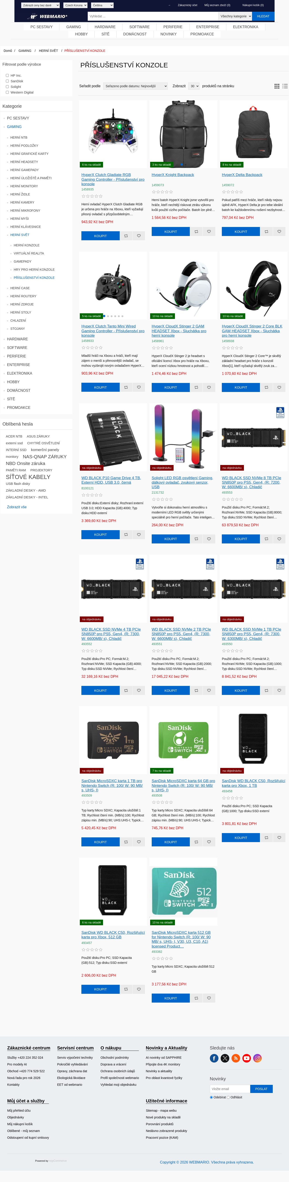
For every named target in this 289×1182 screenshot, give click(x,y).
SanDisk (17, 81)
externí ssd (14, 443)
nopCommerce (58, 1160)
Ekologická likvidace (71, 1078)
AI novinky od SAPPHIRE (164, 1057)
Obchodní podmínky (115, 1057)
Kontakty (13, 1084)
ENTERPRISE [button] (207, 27)
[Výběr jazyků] (102, 5)
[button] (182, 164)
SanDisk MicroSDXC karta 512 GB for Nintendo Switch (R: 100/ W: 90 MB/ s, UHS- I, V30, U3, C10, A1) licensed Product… (181, 939)
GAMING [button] (73, 27)
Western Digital (22, 92)
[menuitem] (42, 27)
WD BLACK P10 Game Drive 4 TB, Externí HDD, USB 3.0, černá (111, 480)
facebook (214, 1058)
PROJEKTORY (41, 470)
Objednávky (15, 1117)
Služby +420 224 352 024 (25, 1057)
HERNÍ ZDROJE (22, 304)
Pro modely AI (17, 1064)
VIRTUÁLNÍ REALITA (29, 253)
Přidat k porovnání (126, 235)
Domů (8, 51)
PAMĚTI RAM (16, 470)
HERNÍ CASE (20, 288)
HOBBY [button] (81, 34)
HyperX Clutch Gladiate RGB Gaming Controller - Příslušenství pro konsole (112, 179)
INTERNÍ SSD (16, 450)
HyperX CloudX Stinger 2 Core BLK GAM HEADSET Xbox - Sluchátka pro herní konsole (252, 331)
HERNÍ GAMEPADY (24, 170)
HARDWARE (17, 339)
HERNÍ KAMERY (22, 202)
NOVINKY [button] (169, 34)
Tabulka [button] (277, 86)
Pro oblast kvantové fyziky (164, 1078)
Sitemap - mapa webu (161, 1110)
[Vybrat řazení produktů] (135, 86)
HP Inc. (16, 75)
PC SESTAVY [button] (41, 27)
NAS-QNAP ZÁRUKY (45, 456)
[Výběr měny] (75, 5)
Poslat (261, 1089)
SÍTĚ (11, 399)
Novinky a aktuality (159, 1071)
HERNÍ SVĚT (19, 235)
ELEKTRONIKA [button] (245, 27)
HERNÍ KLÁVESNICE (25, 227)
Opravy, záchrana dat (72, 1071)
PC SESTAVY (18, 118)
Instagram (257, 1058)
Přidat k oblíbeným (138, 235)
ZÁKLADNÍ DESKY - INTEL (27, 497)
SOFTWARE (17, 348)
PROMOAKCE (18, 408)
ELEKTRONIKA (19, 373)
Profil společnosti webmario (120, 1078)
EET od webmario (69, 1084)
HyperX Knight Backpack (173, 175)
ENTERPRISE (18, 365)
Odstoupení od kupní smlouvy (28, 1137)
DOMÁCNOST (18, 390)
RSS (236, 1058)
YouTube (246, 1058)
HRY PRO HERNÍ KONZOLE (34, 269)
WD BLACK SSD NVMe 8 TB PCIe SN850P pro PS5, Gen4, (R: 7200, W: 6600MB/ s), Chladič (251, 482)
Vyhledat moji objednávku (118, 1084)
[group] (183, 134)
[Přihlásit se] (230, 1089)
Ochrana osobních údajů (118, 1071)
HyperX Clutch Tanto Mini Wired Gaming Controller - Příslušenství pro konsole (112, 331)
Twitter (225, 1058)
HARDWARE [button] (105, 27)
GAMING (14, 127)
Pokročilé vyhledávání (72, 1064)
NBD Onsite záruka (25, 463)
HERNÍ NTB (18, 137)
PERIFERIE (16, 356)
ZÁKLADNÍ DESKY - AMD (26, 490)
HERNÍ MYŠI (19, 218)
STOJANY (17, 328)
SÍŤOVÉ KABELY (28, 477)
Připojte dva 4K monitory (163, 1064)
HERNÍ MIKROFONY (25, 210)
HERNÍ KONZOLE (26, 245)
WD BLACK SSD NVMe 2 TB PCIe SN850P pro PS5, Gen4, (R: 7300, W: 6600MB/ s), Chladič (181, 634)
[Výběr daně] (40, 5)
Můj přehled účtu (19, 1110)
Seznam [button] (285, 86)
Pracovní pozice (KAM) (162, 1137)
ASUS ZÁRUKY (38, 436)
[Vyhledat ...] (153, 16)
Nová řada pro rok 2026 (23, 1078)
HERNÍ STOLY (20, 312)
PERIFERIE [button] (172, 27)
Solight (16, 87)
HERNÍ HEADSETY (24, 162)
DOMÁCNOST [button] (135, 34)
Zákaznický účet (187, 5)
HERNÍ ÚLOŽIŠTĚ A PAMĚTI (31, 178)
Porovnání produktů (159, 1124)
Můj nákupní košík (20, 1124)
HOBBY (13, 382)
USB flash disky (18, 484)
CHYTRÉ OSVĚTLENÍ (43, 443)
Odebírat (219, 1097)
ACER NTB (14, 436)
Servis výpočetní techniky (75, 1057)
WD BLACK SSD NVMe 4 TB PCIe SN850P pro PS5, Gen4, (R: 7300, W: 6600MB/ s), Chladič (111, 634)
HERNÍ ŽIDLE (20, 194)
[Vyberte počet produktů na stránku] (194, 86)
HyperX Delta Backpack (242, 175)
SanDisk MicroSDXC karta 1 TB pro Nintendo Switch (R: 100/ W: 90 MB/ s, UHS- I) (112, 785)
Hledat (263, 16)
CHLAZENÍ (18, 320)
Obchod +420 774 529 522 (26, 1071)
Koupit (100, 236)
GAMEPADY (22, 261)
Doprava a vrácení (113, 1064)
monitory (12, 456)
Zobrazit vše (17, 507)
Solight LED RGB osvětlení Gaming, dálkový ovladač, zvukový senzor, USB (182, 482)
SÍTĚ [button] (105, 34)
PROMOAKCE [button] (202, 34)
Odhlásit (236, 1097)
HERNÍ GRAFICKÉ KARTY (29, 154)
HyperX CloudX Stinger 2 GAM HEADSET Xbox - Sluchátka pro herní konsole (179, 331)
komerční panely (45, 450)
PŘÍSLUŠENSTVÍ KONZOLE (34, 277)
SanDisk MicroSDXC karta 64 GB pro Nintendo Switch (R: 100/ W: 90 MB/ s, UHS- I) (183, 785)
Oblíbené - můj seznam (23, 1131)
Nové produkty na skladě (163, 1117)
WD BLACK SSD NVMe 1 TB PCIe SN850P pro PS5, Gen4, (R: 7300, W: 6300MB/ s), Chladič (251, 634)
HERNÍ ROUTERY (23, 296)
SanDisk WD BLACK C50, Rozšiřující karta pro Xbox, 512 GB (113, 934)
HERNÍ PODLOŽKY (24, 145)
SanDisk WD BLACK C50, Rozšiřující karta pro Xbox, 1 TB (253, 783)
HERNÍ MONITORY (24, 186)
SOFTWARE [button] (139, 27)
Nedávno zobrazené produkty (166, 1131)
